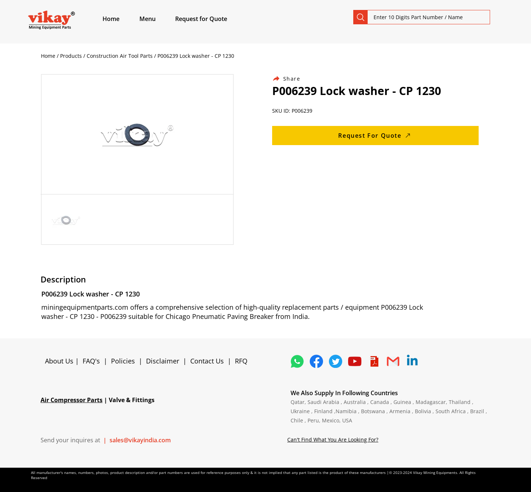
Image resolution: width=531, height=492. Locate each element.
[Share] (290, 78)
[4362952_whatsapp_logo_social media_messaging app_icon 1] (297, 361)
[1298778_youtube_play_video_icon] (354, 361)
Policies (123, 360)
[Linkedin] (412, 361)
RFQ (241, 360)
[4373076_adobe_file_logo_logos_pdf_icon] (374, 361)
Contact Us (207, 360)
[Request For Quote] (375, 135)
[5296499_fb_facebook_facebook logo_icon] (316, 361)
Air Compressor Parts (72, 400)
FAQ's (91, 360)
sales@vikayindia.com (140, 440)
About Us (60, 360)
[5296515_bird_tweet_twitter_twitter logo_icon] (335, 361)
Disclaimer (164, 360)
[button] (156, 19)
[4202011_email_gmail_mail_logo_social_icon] (393, 361)
